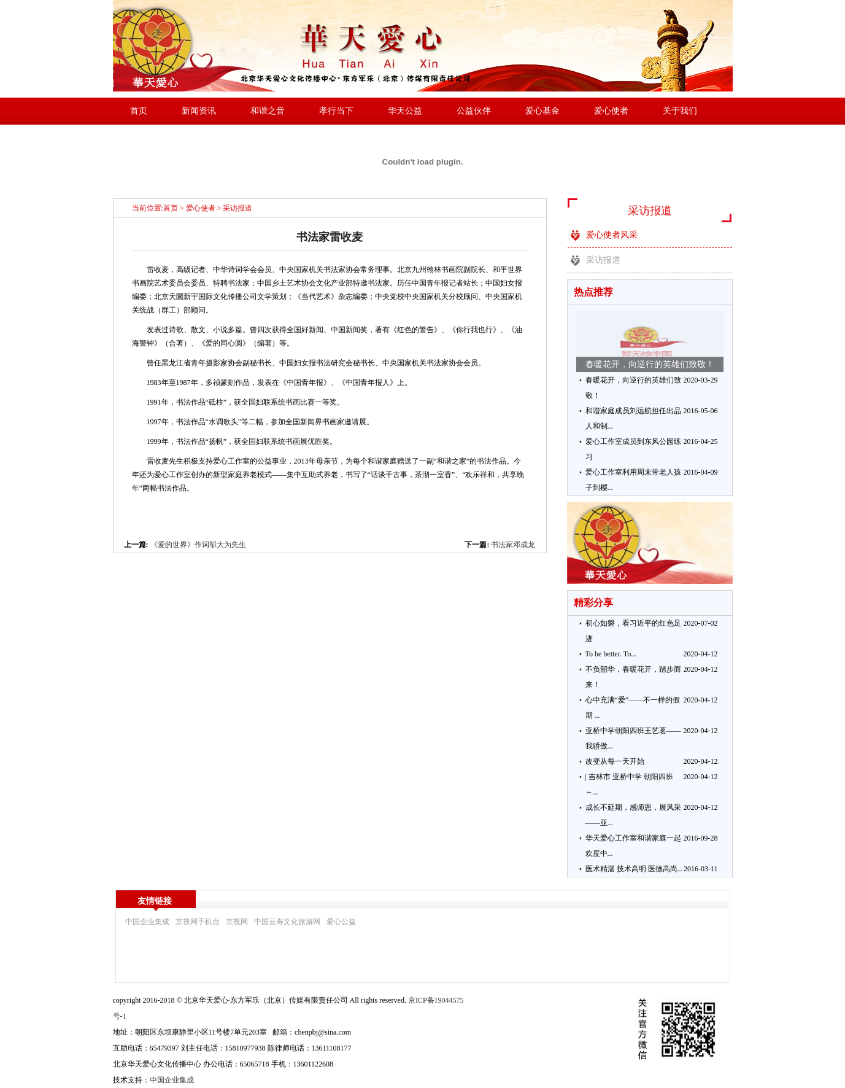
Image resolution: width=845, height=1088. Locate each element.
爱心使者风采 (612, 234)
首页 (138, 110)
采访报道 (237, 208)
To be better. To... (611, 654)
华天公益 (405, 110)
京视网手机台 (198, 921)
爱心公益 (341, 921)
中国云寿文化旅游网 (287, 921)
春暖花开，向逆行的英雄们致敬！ (649, 364)
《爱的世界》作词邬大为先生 (198, 544)
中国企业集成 (147, 921)
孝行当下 (336, 110)
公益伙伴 (474, 110)
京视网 (237, 921)
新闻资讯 (199, 110)
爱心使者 (611, 110)
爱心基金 (542, 110)
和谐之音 (267, 110)
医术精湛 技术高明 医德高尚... (634, 869)
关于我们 (680, 110)
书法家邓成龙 (513, 544)
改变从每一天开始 (614, 761)
